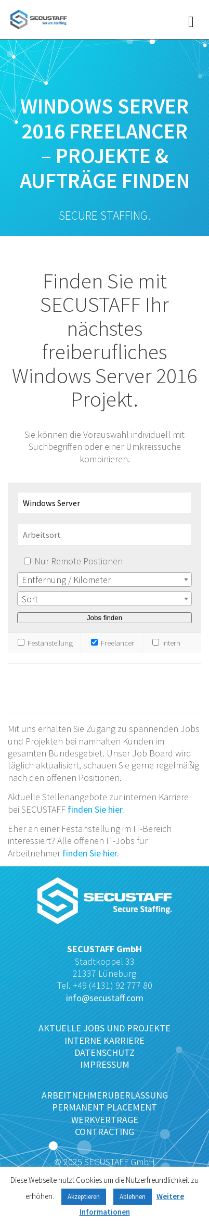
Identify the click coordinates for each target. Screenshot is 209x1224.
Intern (166, 643)
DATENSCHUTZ (104, 1052)
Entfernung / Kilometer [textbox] (66, 580)
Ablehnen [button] (133, 1196)
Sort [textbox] (30, 599)
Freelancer (112, 643)
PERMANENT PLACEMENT (104, 1107)
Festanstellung (45, 643)
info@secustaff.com (104, 998)
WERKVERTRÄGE (104, 1120)
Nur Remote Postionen (78, 561)
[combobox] (104, 579)
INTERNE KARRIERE (104, 1040)
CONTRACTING (104, 1132)
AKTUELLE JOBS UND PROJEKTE (104, 1028)
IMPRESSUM (104, 1064)
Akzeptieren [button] (84, 1196)
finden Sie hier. (96, 809)
